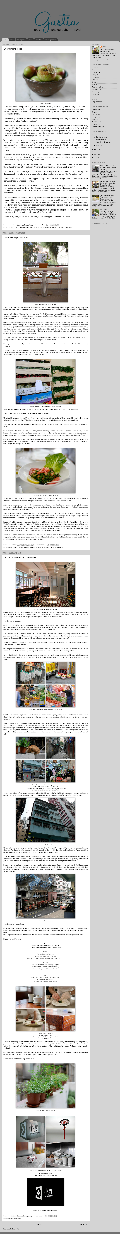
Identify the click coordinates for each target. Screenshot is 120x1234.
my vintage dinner (50, 40)
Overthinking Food (12, 49)
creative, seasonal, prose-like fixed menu (50, 935)
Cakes (94, 70)
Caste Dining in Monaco (15, 237)
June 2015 (99, 145)
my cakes (39, 40)
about (12, 40)
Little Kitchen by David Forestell (19, 557)
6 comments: (39, 225)
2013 (96, 152)
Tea (93, 99)
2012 (96, 155)
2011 (96, 157)
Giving (94, 82)
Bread (94, 67)
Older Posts (82, 1225)
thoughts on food (58, 227)
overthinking (47, 227)
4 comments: (38, 1216)
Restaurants (59, 547)
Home (40, 1225)
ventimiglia (68, 227)
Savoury (94, 97)
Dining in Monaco (19, 547)
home (5, 40)
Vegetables (96, 102)
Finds (94, 77)
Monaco (28, 547)
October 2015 (100, 137)
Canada (94, 109)
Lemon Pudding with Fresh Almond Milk (107, 196)
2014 (96, 149)
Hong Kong (17, 1219)
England (94, 112)
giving (30, 40)
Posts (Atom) (16, 1229)
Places (94, 92)
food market (18, 227)
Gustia (104, 47)
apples (10, 227)
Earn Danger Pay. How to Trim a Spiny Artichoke (108, 182)
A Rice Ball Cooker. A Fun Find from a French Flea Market (108, 167)
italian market (34, 227)
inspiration (25, 227)
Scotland (95, 124)
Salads (94, 94)
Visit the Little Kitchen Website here (45, 1210)
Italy (41, 227)
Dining (10, 547)
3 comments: (40, 545)
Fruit (93, 80)
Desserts (95, 72)
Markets (95, 89)
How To (94, 84)
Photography (21, 40)
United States (96, 127)
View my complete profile (100, 60)
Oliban (52, 547)
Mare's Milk (104, 209)
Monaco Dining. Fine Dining (40, 547)
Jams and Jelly (96, 87)
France (94, 114)
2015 (96, 134)
